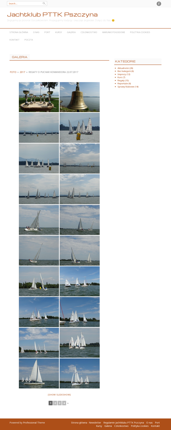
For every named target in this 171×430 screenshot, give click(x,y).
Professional (30, 422)
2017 (22, 72)
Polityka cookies (140, 32)
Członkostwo (89, 32)
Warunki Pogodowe (113, 32)
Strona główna (19, 32)
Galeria (71, 32)
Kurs (120, 77)
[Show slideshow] (59, 394)
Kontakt (15, 39)
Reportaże (123, 83)
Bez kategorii (124, 71)
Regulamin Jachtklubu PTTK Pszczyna (123, 422)
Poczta (29, 39)
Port (47, 32)
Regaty (121, 80)
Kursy (58, 32)
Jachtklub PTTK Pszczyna (52, 14)
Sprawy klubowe (126, 86)
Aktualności (123, 68)
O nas (36, 32)
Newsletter (95, 422)
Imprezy (122, 74)
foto (13, 72)
